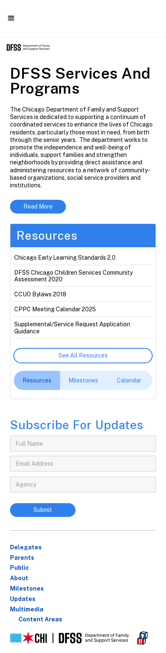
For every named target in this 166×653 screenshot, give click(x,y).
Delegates (26, 547)
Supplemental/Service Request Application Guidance (72, 328)
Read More (38, 206)
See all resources (83, 355)
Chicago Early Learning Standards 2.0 (65, 257)
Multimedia (26, 609)
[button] (11, 18)
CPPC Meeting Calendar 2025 (55, 309)
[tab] (37, 380)
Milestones (27, 588)
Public (19, 567)
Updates (22, 599)
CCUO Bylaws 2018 (40, 294)
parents (22, 557)
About (19, 578)
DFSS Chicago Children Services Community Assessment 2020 (73, 276)
